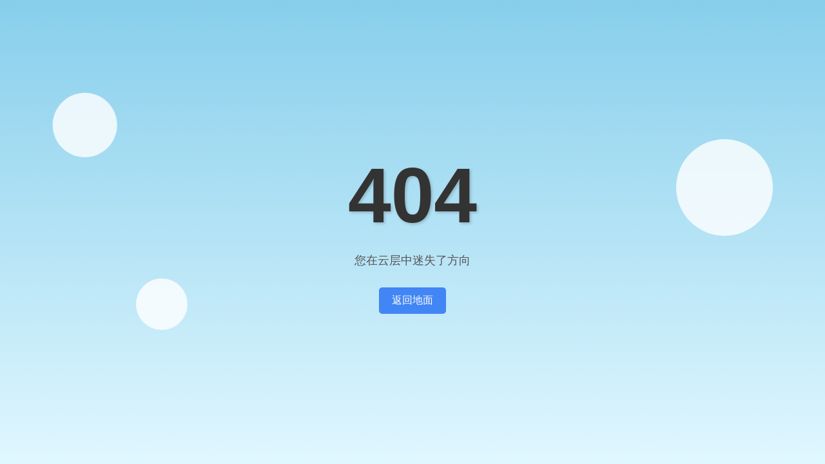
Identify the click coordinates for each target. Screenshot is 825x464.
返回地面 (412, 300)
